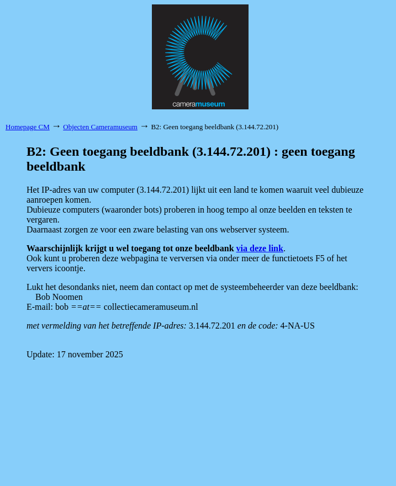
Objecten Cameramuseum (100, 127)
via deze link (259, 248)
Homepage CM (28, 127)
